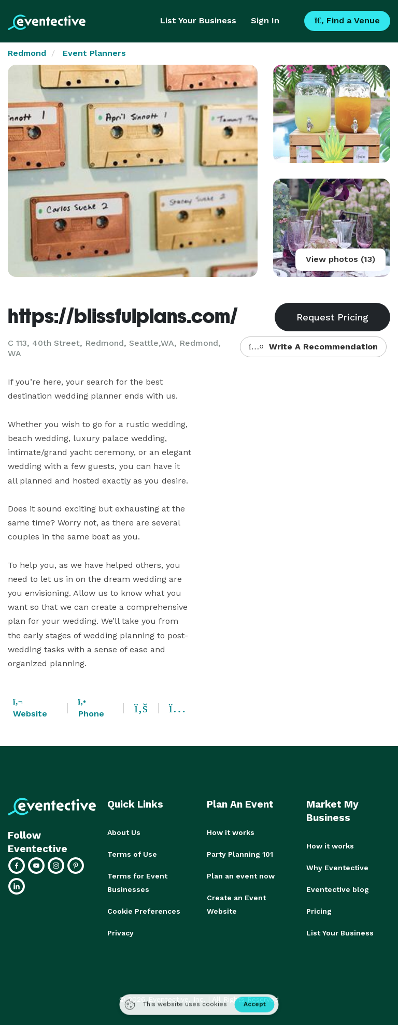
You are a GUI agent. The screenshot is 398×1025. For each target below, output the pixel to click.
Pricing (319, 911)
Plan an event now (241, 876)
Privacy (120, 933)
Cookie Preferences (143, 911)
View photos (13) (340, 259)
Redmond (27, 53)
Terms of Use (132, 854)
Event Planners (94, 53)
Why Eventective (337, 867)
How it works (230, 832)
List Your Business (198, 20)
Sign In (265, 20)
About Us (123, 832)
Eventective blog (337, 889)
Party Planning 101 (240, 854)
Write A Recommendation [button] (313, 347)
